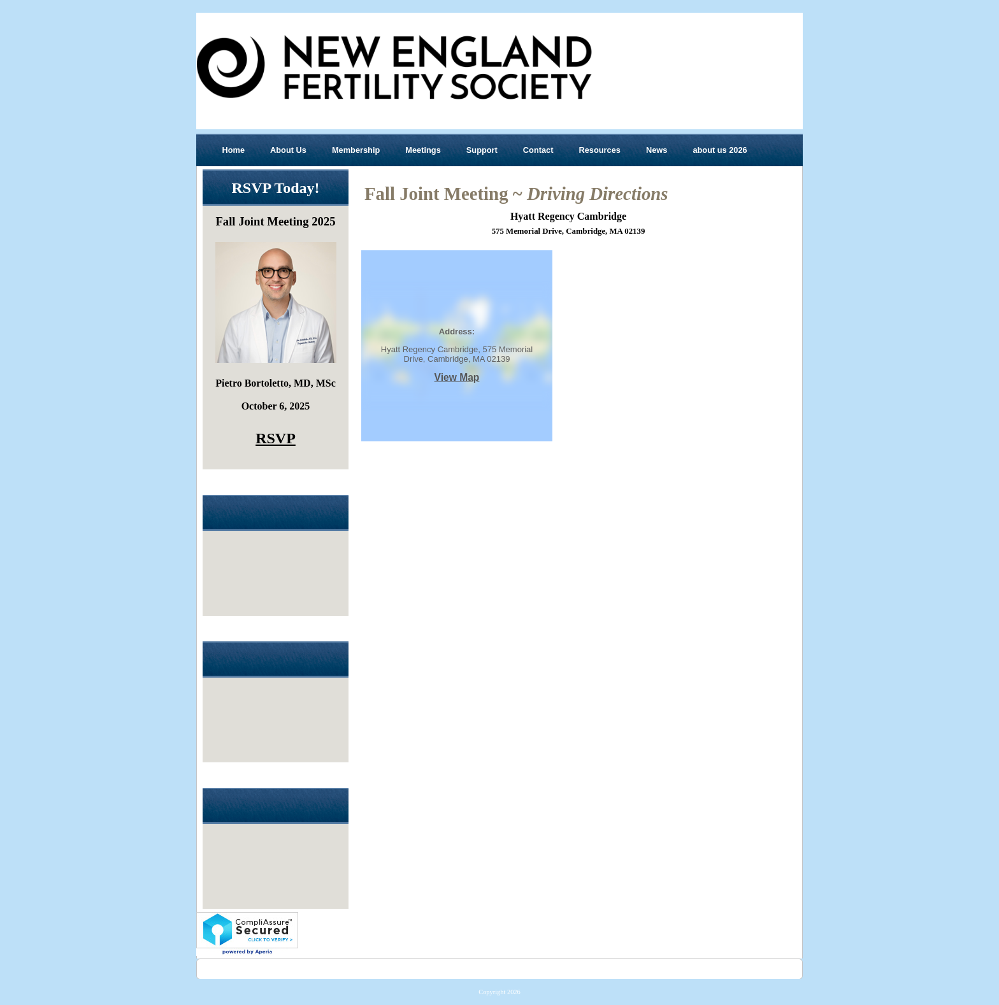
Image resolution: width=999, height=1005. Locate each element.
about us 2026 (720, 150)
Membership (356, 150)
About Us (288, 150)
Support (482, 150)
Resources (599, 150)
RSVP (275, 438)
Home (233, 150)
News (656, 150)
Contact (538, 150)
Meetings (422, 150)
